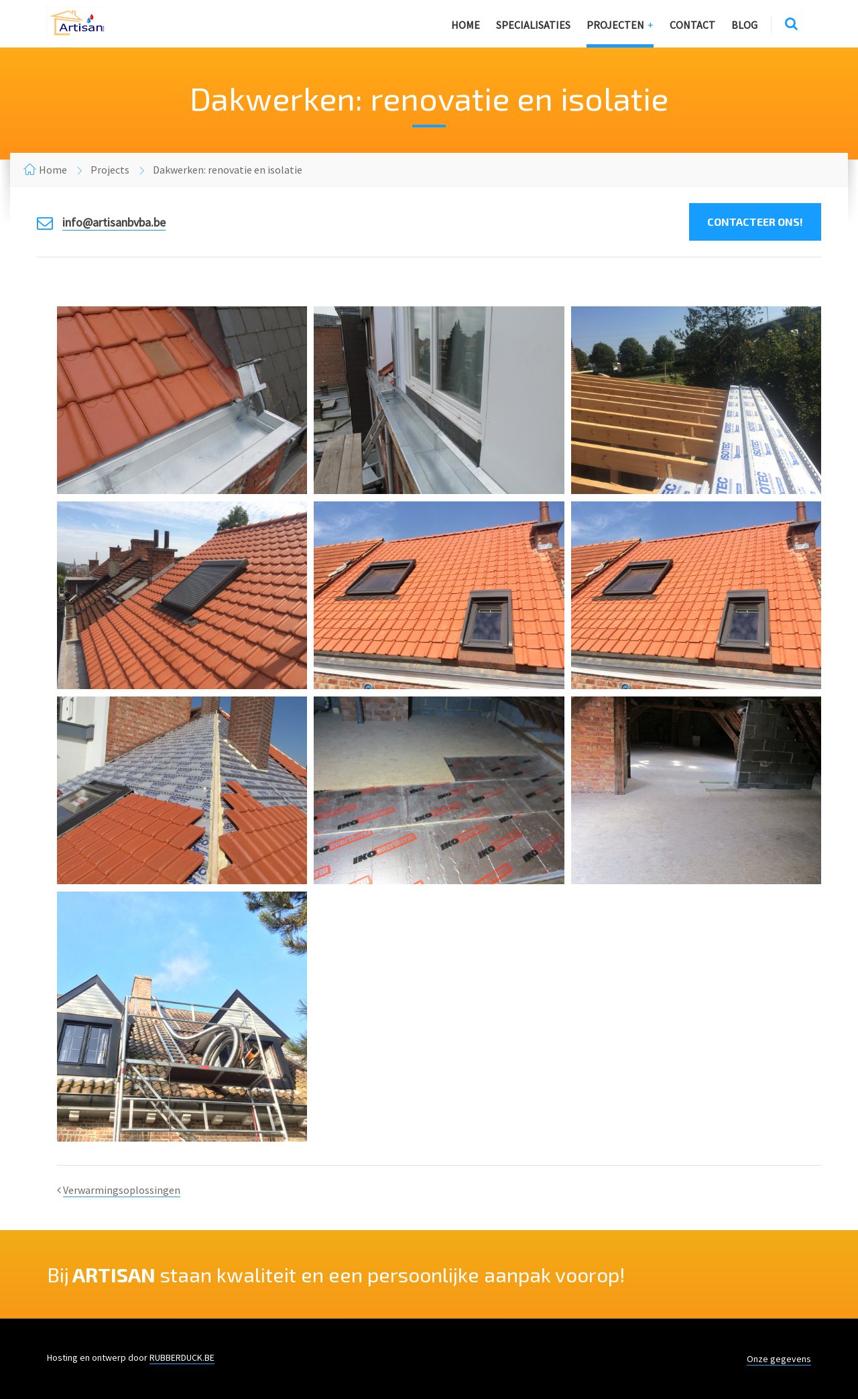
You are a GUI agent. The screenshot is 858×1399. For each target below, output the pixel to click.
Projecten (615, 25)
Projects (109, 169)
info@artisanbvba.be (114, 222)
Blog (744, 25)
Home (465, 25)
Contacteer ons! (755, 221)
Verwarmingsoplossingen (121, 1190)
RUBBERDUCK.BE (181, 1357)
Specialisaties (533, 25)
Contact (692, 25)
